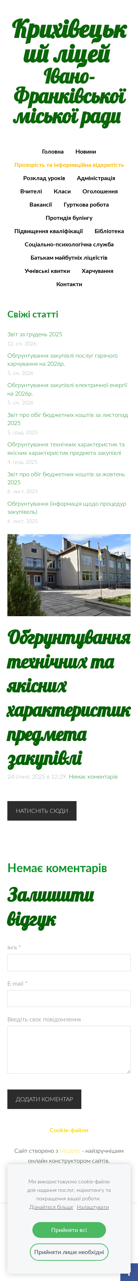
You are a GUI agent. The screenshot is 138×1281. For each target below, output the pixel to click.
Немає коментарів (93, 776)
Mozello (70, 1151)
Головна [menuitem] (53, 151)
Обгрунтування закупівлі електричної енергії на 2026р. (67, 389)
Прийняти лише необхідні (69, 1252)
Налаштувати (93, 1206)
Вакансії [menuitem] (40, 204)
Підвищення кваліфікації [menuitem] (48, 231)
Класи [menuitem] (62, 191)
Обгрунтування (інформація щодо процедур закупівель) (66, 507)
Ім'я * (14, 947)
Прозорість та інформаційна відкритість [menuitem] (69, 164)
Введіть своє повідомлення (44, 1019)
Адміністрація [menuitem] (96, 177)
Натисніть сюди (42, 811)
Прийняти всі (69, 1230)
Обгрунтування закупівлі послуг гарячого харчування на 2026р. (62, 359)
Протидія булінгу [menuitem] (69, 217)
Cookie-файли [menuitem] (69, 1130)
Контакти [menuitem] (69, 284)
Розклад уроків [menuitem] (44, 177)
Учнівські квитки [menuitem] (47, 270)
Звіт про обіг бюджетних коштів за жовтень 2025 (66, 478)
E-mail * (17, 983)
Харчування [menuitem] (97, 270)
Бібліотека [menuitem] (109, 231)
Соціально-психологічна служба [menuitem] (69, 244)
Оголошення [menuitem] (100, 191)
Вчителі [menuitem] (31, 191)
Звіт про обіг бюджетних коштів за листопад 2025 (67, 419)
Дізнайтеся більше (51, 1206)
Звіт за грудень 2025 (34, 334)
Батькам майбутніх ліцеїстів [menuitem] (69, 257)
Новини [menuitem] (85, 151)
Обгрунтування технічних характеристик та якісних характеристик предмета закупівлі (66, 448)
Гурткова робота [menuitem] (86, 204)
